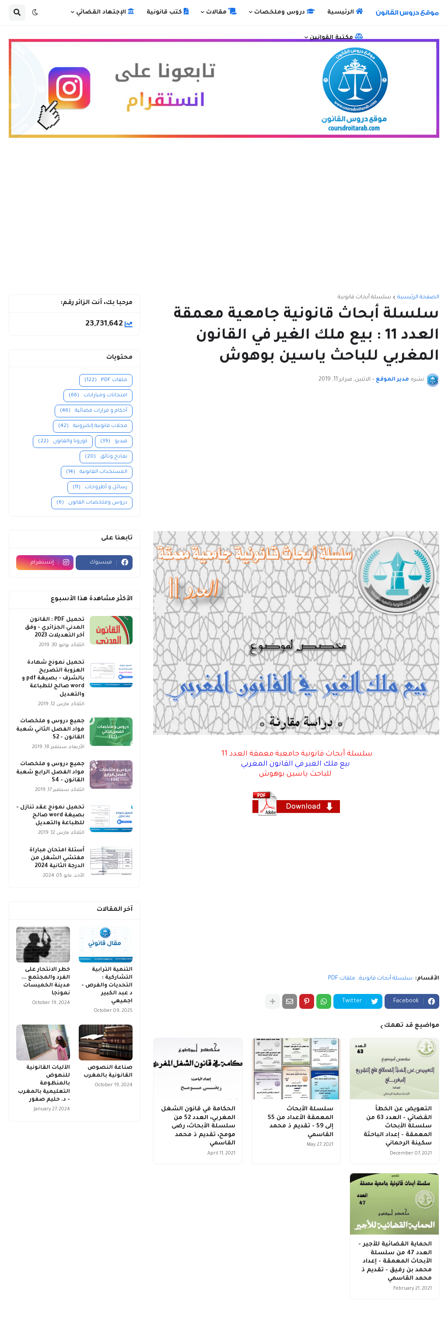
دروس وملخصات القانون (91, 503)
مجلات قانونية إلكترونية (92, 426)
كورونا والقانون (63, 442)
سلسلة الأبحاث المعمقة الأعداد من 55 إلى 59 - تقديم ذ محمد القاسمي (300, 1122)
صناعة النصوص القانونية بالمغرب (108, 1072)
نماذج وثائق (106, 457)
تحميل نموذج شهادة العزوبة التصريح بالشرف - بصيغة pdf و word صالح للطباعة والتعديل (53, 679)
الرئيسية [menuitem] (345, 12)
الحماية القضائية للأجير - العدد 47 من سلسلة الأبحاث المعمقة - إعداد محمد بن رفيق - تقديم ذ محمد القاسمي (395, 1261)
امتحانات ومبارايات (98, 396)
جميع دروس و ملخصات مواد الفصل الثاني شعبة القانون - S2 (50, 729)
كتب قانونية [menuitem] (168, 12)
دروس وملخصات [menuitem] (284, 12)
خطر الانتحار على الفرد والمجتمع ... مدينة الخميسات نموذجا (45, 982)
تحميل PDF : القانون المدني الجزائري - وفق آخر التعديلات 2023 (54, 628)
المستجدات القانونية (96, 472)
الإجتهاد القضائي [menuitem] (105, 12)
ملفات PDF (341, 979)
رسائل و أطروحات (100, 487)
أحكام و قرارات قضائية (93, 411)
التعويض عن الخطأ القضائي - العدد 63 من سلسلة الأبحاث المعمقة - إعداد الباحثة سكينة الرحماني (398, 1126)
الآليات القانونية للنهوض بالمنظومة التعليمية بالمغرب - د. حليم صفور (44, 1084)
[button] (35, 12)
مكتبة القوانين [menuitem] (336, 37)
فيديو (113, 442)
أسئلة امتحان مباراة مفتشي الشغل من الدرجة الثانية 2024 (56, 858)
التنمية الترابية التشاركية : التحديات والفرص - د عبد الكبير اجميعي (107, 986)
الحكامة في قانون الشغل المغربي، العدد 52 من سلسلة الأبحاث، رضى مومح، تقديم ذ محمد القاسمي (198, 1126)
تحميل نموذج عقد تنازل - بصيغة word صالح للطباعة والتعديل (50, 815)
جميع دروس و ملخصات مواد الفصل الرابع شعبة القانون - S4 (50, 772)
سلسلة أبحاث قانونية (364, 297)
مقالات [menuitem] (221, 12)
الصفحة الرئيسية (418, 297)
